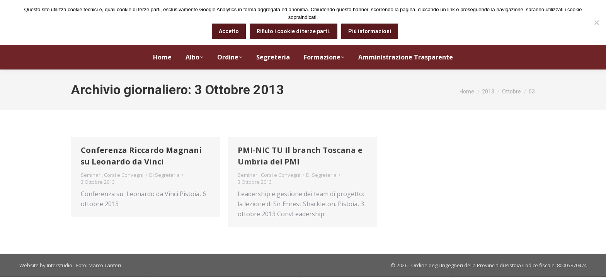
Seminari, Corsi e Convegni (112, 174)
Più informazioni (369, 31)
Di (164, 174)
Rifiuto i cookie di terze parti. (293, 31)
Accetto (229, 31)
